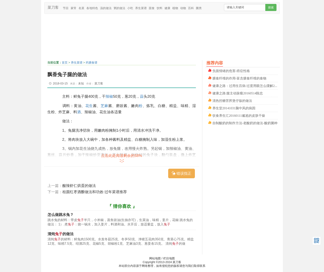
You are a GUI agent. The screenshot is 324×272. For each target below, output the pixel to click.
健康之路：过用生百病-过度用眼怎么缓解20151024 (245, 85)
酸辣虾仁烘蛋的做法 (79, 186)
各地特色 (92, 8)
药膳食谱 (91, 62)
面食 (152, 8)
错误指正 (181, 173)
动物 (183, 8)
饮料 (159, 8)
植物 (175, 8)
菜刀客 (53, 7)
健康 (167, 8)
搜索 (271, 7)
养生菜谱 (141, 8)
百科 (191, 8)
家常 (73, 8)
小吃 (130, 8)
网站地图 (155, 258)
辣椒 (109, 96)
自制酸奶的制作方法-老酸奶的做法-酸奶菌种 (245, 123)
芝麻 (104, 106)
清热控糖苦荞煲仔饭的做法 (232, 100)
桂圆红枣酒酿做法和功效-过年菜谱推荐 (94, 192)
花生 (89, 106)
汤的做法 (106, 8)
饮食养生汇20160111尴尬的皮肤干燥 (238, 115)
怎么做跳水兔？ (61, 215)
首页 (65, 62)
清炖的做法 (61, 234)
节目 (66, 8)
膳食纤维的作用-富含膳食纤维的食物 (239, 78)
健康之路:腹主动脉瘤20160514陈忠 (237, 93)
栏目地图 (169, 258)
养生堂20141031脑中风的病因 (233, 108)
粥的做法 (119, 8)
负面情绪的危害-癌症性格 (231, 70)
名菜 (81, 8)
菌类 (199, 8)
